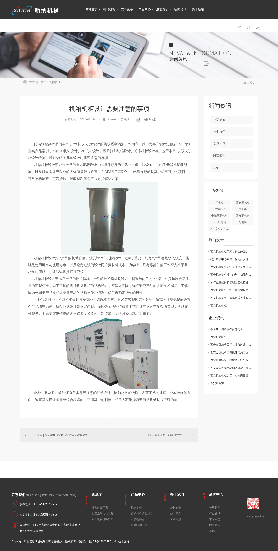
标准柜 (219, 202)
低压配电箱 (219, 222)
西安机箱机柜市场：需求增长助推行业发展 (231, 290)
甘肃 (59, 495)
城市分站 (31, 495)
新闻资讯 (180, 9)
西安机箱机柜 (218, 305)
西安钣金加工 (218, 383)
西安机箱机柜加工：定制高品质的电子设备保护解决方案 (231, 375)
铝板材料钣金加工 (142, 513)
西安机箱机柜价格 (102, 519)
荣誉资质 (175, 507)
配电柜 (243, 222)
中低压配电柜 (219, 215)
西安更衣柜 (242, 202)
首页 (43, 82)
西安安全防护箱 (219, 228)
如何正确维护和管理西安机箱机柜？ (231, 282)
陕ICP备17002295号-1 (102, 541)
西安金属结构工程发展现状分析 (229, 360)
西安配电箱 (242, 215)
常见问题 (219, 143)
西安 (52, 495)
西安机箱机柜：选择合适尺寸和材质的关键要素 (231, 297)
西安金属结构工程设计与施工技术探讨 (231, 352)
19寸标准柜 (219, 209)
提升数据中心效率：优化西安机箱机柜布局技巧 (231, 259)
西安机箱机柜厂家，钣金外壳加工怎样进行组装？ (231, 251)
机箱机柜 (109, 9)
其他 (216, 167)
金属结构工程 (139, 525)
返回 (248, 82)
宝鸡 (72, 495)
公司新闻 (219, 120)
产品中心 (144, 9)
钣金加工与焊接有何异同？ (226, 329)
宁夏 (66, 495)
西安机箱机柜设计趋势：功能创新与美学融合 (231, 274)
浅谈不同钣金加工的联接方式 (164, 435)
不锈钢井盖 (137, 519)
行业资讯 (68, 82)
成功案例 (162, 9)
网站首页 (91, 9)
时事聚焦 (219, 155)
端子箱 (243, 209)
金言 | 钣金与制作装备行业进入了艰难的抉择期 (65, 435)
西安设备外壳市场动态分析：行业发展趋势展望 (231, 367)
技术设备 (127, 9)
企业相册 (175, 519)
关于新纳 (198, 9)
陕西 (45, 495)
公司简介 (175, 513)
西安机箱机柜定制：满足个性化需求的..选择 (231, 266)
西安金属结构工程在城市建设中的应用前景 (231, 344)
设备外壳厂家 (100, 507)
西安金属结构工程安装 (104, 513)
